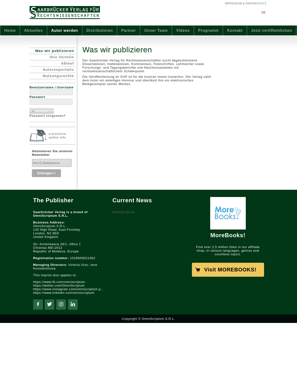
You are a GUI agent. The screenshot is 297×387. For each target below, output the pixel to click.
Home (10, 30)
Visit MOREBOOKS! (230, 270)
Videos (183, 30)
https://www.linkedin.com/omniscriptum (64, 293)
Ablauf (67, 63)
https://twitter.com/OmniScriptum (59, 285)
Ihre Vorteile (62, 57)
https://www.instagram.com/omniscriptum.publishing (69, 289)
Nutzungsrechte (58, 76)
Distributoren (99, 30)
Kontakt (235, 30)
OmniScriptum (124, 212)
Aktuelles (33, 30)
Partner (128, 30)
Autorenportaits (58, 70)
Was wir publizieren (54, 51)
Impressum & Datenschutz (245, 3)
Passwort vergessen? (48, 116)
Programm (208, 30)
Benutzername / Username (52, 87)
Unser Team (156, 30)
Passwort (37, 97)
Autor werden (64, 30)
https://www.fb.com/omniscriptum (59, 282)
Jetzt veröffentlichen (271, 30)
